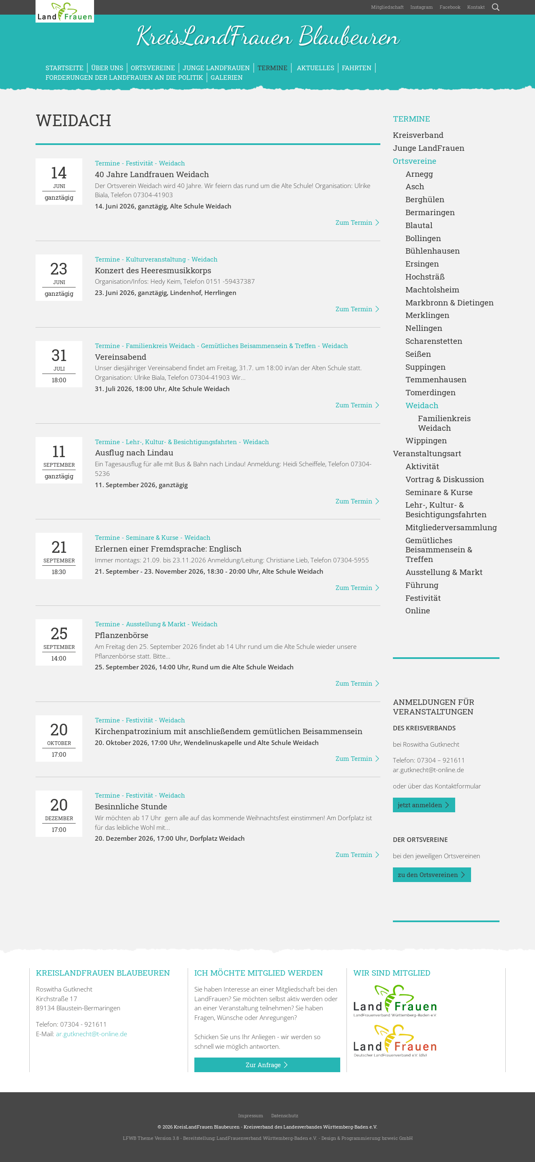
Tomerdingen (430, 392)
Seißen (418, 354)
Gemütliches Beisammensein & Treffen (258, 345)
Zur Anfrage (267, 1065)
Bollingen (423, 238)
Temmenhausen (435, 379)
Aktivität (422, 466)
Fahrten (357, 68)
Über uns (107, 68)
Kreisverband (418, 135)
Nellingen (423, 328)
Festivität (139, 163)
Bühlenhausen (432, 251)
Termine (272, 68)
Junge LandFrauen (216, 68)
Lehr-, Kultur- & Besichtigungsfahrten (181, 441)
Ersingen (422, 264)
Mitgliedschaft (387, 7)
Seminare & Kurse (152, 537)
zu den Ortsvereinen (432, 875)
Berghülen (424, 199)
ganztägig (59, 181)
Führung (421, 585)
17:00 (59, 738)
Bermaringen (430, 212)
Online (417, 610)
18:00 (59, 364)
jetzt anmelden (424, 805)
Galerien (227, 77)
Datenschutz (284, 1115)
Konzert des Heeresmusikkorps (153, 270)
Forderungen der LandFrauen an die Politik (124, 77)
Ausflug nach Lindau (134, 452)
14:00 (59, 642)
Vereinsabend (120, 356)
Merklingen (427, 315)
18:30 (59, 556)
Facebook (450, 7)
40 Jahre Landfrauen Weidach (152, 174)
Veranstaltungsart (427, 453)
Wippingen (426, 440)
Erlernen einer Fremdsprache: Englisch (168, 548)
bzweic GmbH (397, 1138)
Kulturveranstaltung (156, 259)
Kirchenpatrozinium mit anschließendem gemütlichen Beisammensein (228, 731)
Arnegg (419, 174)
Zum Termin (358, 222)
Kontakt (476, 7)
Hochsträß (425, 277)
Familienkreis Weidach (160, 345)
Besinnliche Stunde (131, 806)
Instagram (421, 7)
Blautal (419, 225)
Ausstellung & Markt (156, 624)
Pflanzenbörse (121, 635)
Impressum (250, 1115)
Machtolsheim (432, 290)
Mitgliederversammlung (451, 527)
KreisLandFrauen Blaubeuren (267, 37)
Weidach (172, 163)
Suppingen (425, 367)
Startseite (65, 68)
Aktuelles (314, 68)
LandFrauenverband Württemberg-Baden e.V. (267, 1138)
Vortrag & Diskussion (444, 479)
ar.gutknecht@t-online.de (428, 769)
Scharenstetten (433, 341)
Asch (414, 186)
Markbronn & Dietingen (449, 303)
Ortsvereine (153, 68)
